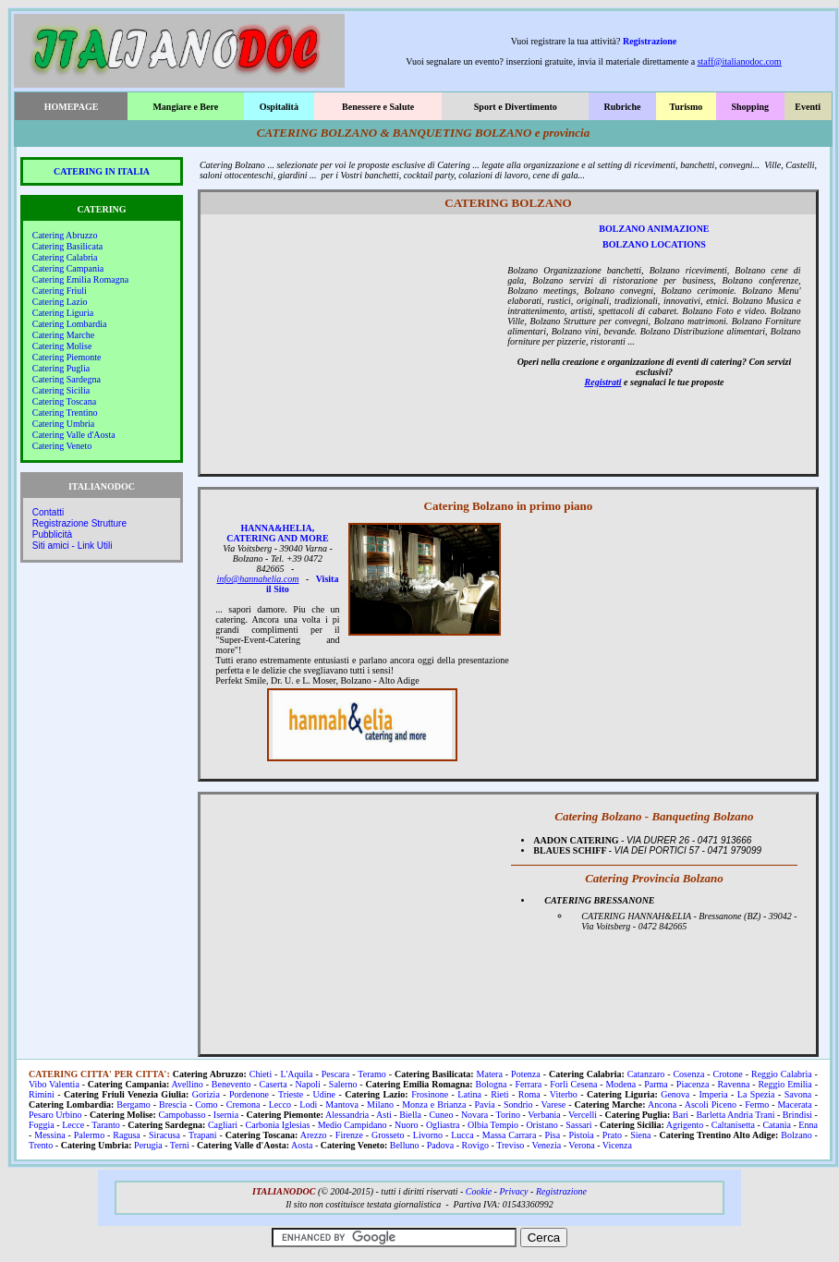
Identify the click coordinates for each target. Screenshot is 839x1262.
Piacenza (693, 1084)
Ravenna (733, 1084)
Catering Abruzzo (65, 235)
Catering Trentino (65, 412)
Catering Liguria (62, 313)
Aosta (301, 1145)
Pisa (553, 1135)
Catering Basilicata (67, 246)
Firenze (349, 1135)
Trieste (290, 1094)
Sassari (578, 1125)
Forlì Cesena (573, 1084)
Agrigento (685, 1125)
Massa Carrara (509, 1135)
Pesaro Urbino (55, 1115)
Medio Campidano (352, 1125)
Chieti (260, 1074)
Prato (612, 1135)
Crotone (728, 1074)
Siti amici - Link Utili (72, 545)
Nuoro (407, 1125)
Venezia (547, 1145)
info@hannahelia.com (258, 579)
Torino (508, 1115)
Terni (179, 1145)
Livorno (428, 1135)
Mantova (342, 1104)
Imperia (713, 1094)
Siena (640, 1135)
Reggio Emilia (784, 1084)
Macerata (794, 1104)
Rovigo (475, 1145)
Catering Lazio (60, 302)
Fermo (757, 1104)
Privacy (513, 1191)
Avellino (187, 1084)
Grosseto (388, 1135)
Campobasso (181, 1115)
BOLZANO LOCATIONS (654, 244)
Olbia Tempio (493, 1125)
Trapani (202, 1135)
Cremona (243, 1104)
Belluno (405, 1145)
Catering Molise (62, 346)
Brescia (173, 1104)
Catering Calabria (65, 257)
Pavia (485, 1104)
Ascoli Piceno (710, 1104)
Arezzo (313, 1135)
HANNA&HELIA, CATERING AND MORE (277, 533)
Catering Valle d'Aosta (74, 435)
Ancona (662, 1104)
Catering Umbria (63, 424)
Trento (41, 1145)
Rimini (42, 1094)
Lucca (462, 1135)
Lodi (308, 1104)
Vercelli (582, 1115)
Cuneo (441, 1115)
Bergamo (133, 1104)
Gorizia (206, 1094)
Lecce (73, 1125)
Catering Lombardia (69, 324)
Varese (553, 1104)
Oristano (541, 1125)
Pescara (336, 1074)
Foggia (42, 1125)
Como (206, 1104)
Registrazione (649, 41)
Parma (656, 1084)
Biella (410, 1115)
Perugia (148, 1145)
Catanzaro (646, 1074)
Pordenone (249, 1094)
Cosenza (688, 1074)
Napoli (308, 1084)
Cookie (479, 1191)
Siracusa (164, 1135)
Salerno (343, 1084)
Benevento (231, 1084)
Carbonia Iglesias (278, 1125)
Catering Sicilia (61, 390)
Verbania (544, 1115)
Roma (529, 1094)
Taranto (105, 1125)
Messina (49, 1135)
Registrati (603, 382)
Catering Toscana (64, 401)
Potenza (526, 1074)
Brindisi (797, 1115)
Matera (490, 1074)
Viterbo (564, 1094)
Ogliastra (443, 1125)
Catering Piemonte (67, 357)
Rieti (499, 1094)
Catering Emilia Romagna (80, 279)
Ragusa (126, 1135)
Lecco (280, 1104)
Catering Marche (63, 335)
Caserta (273, 1084)
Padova (440, 1145)
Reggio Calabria (781, 1074)
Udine (324, 1094)
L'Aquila (296, 1074)
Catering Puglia (61, 368)
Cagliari (222, 1125)
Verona (581, 1145)
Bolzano (796, 1135)
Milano (380, 1104)
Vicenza (617, 1145)
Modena (620, 1084)
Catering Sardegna (66, 379)
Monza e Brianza (434, 1104)
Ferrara (528, 1084)
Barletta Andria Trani (735, 1115)
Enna (808, 1125)
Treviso (510, 1145)
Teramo (371, 1074)
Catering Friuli (59, 290)
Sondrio (518, 1104)
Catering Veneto (62, 446)
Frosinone (429, 1094)
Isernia (225, 1115)
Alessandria (347, 1115)
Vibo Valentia (54, 1084)
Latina (469, 1094)
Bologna (490, 1084)
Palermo (89, 1135)
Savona (797, 1094)
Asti (384, 1115)
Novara (474, 1115)
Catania (776, 1125)
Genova (675, 1094)
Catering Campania (67, 268)
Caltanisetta (733, 1125)
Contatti (48, 512)
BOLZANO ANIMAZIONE (654, 229)
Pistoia (580, 1135)
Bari (680, 1115)
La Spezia (756, 1094)
